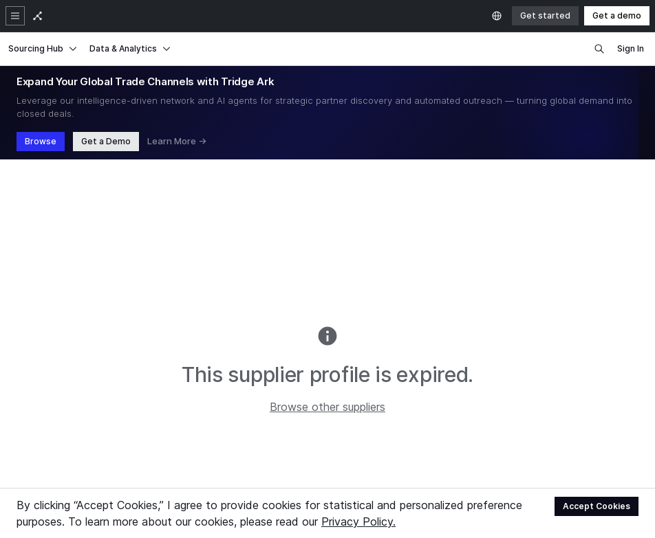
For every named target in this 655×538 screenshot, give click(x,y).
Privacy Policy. (358, 521)
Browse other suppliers (327, 407)
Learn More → (176, 140)
